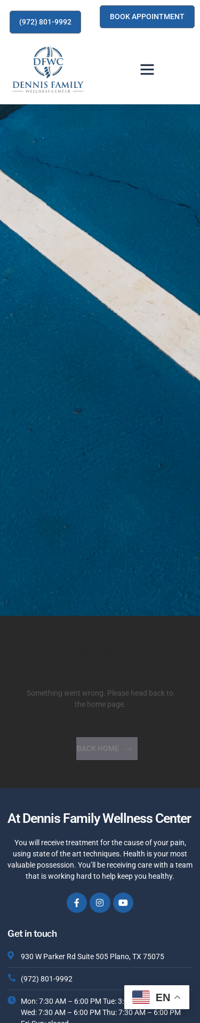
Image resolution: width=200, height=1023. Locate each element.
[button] (147, 69)
